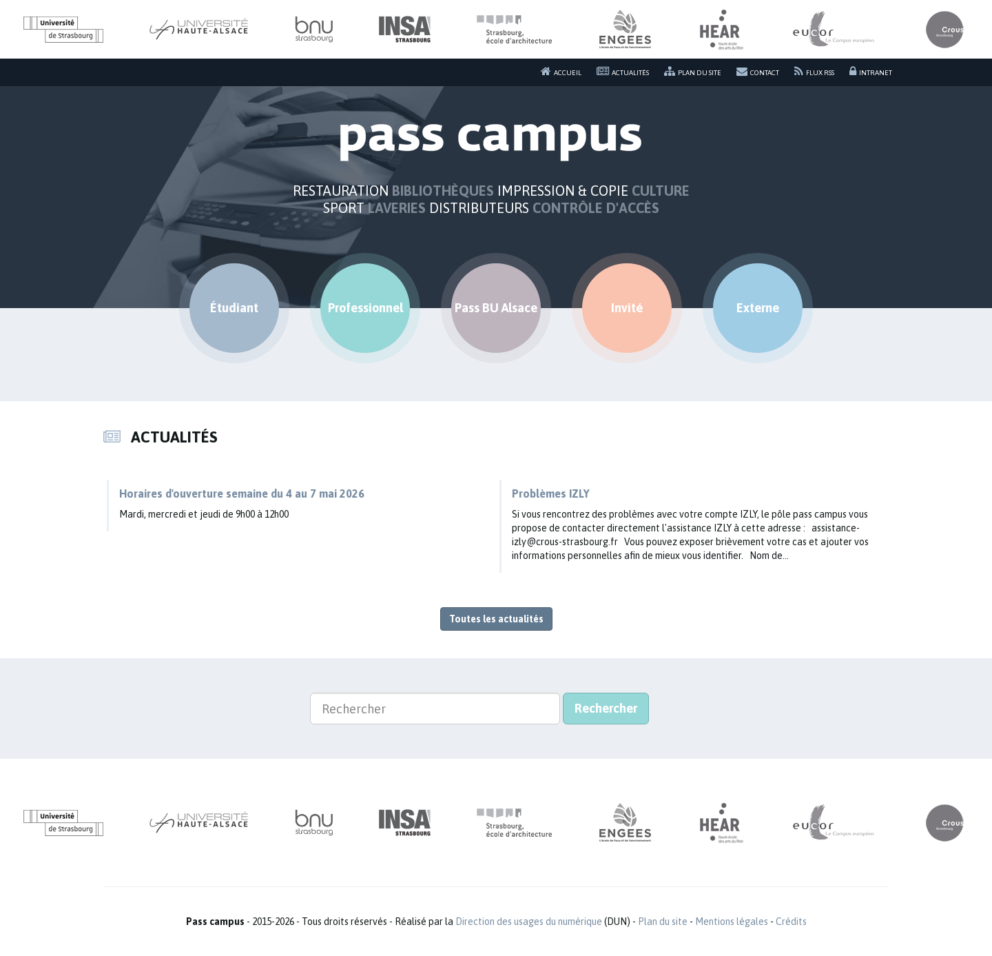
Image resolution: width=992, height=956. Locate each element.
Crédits (791, 921)
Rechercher (606, 708)
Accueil (561, 71)
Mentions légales (731, 921)
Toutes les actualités (496, 618)
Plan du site (692, 71)
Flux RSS (814, 71)
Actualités (623, 71)
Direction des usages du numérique (528, 921)
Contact (757, 71)
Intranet (870, 71)
